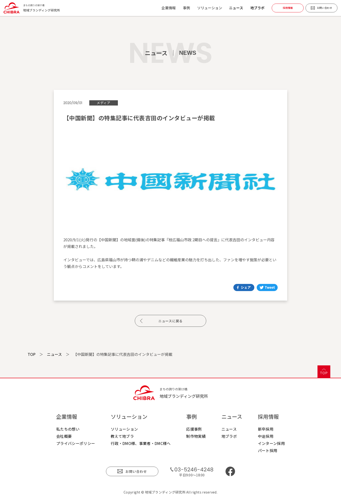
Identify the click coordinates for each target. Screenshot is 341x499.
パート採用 (267, 450)
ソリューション (124, 429)
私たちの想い (68, 429)
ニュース (236, 7)
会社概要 (64, 436)
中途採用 (265, 436)
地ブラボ (257, 7)
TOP (31, 354)
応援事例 (194, 429)
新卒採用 (265, 429)
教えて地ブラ (122, 436)
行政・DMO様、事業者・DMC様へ (140, 443)
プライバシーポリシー (75, 443)
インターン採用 (271, 443)
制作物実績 (196, 436)
